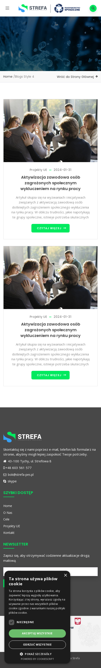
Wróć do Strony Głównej (75, 77)
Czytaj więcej (49, 228)
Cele (6, 519)
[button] (37, 654)
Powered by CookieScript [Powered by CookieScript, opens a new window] (37, 659)
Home (8, 76)
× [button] (65, 575)
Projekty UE (38, 170)
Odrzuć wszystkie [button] (37, 644)
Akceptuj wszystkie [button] (37, 633)
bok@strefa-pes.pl (18, 474)
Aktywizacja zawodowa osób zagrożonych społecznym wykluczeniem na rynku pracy (50, 182)
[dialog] (37, 617)
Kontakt (8, 533)
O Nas (7, 513)
